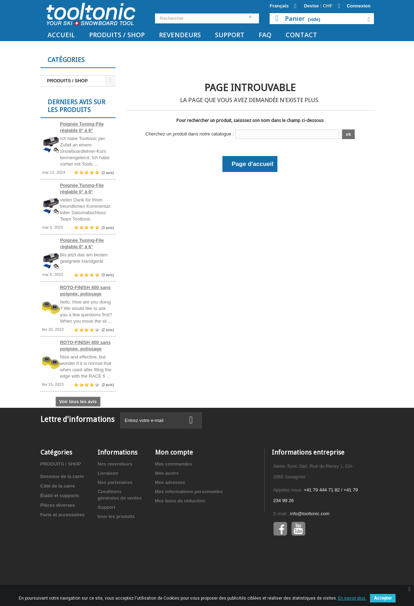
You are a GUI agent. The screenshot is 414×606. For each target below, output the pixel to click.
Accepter (383, 598)
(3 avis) (108, 175)
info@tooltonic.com (310, 542)
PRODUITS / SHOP (117, 34)
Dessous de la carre (62, 505)
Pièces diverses (57, 534)
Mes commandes (173, 493)
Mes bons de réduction (180, 530)
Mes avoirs (167, 502)
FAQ (265, 34)
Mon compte (174, 481)
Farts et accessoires (62, 543)
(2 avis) (108, 332)
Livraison (108, 502)
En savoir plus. (352, 598)
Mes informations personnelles (189, 520)
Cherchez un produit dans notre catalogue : (189, 134)
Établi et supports (59, 524)
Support (229, 34)
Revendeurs (180, 34)
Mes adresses (170, 511)
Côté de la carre (57, 515)
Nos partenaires (115, 511)
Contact (301, 34)
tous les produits (116, 545)
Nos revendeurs (115, 493)
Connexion (358, 6)
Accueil (61, 34)
